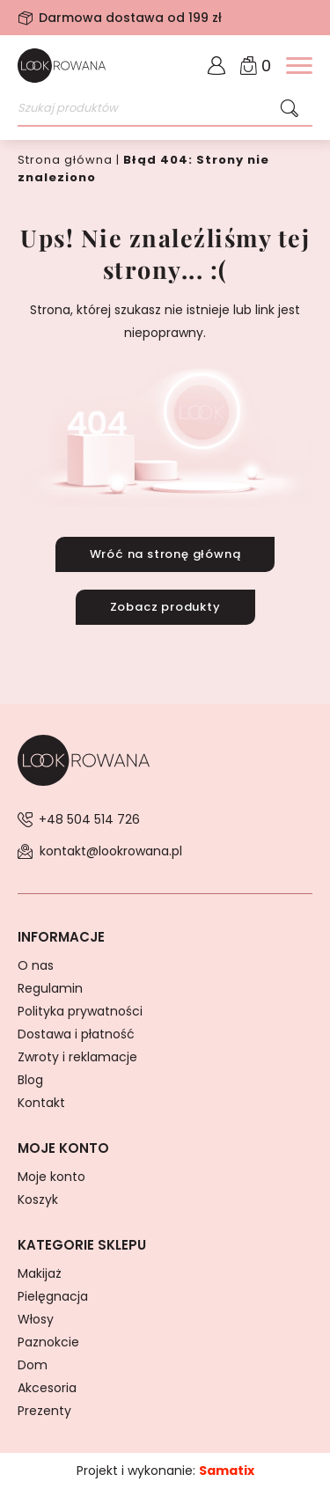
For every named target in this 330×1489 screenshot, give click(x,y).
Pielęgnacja (53, 1296)
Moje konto (51, 1176)
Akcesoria (47, 1388)
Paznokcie (48, 1342)
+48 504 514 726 (89, 819)
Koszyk (38, 1199)
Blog (30, 1080)
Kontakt (41, 1102)
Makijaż (40, 1273)
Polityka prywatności (80, 1011)
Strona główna (65, 159)
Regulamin (50, 988)
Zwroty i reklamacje (77, 1057)
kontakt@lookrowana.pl (111, 851)
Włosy (36, 1319)
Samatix (226, 1470)
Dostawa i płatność (76, 1034)
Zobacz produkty (165, 606)
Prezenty (44, 1410)
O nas (36, 965)
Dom (33, 1365)
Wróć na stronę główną (165, 554)
